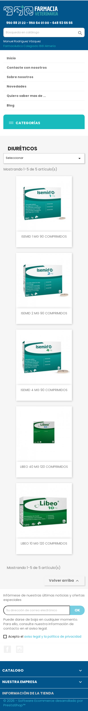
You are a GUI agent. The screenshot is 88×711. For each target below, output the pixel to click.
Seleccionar (44, 158)
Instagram (19, 649)
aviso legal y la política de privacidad (52, 636)
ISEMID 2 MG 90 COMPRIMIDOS (44, 313)
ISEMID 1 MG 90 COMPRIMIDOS (44, 236)
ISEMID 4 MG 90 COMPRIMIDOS (44, 390)
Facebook (7, 649)
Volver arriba (64, 580)
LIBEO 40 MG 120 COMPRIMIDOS (44, 466)
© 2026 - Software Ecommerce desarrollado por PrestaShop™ (43, 702)
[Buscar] (44, 32)
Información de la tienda (28, 693)
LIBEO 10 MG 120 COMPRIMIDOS (44, 543)
